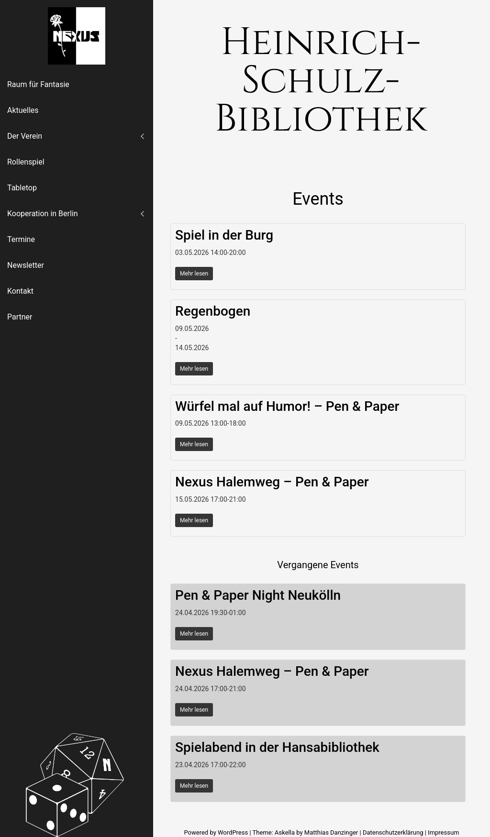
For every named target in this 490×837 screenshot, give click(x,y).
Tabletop (22, 187)
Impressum (443, 832)
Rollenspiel (26, 161)
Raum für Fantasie (38, 84)
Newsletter (25, 265)
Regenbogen (212, 311)
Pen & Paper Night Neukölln (258, 595)
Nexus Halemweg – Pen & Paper (272, 482)
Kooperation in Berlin (42, 213)
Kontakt (20, 291)
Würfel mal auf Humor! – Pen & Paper (287, 406)
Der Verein (24, 136)
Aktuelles (23, 110)
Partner (20, 316)
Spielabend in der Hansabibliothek (277, 747)
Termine (21, 239)
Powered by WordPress (216, 832)
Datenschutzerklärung (393, 832)
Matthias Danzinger (331, 832)
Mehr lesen (194, 273)
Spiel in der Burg (224, 235)
